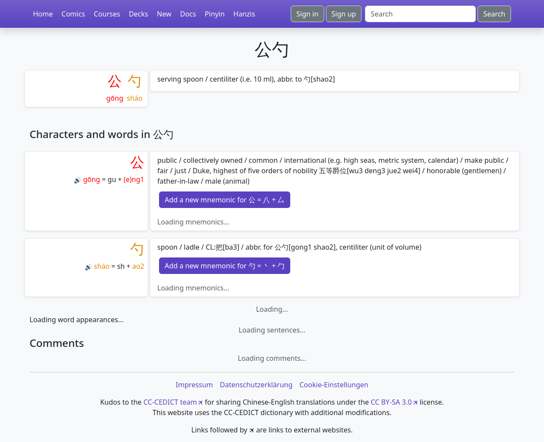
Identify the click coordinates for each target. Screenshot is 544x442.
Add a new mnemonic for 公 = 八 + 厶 (225, 200)
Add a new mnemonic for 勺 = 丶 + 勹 (225, 265)
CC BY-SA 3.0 (391, 402)
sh (121, 266)
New (164, 14)
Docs (188, 14)
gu (112, 179)
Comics (73, 14)
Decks (138, 14)
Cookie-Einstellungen (333, 384)
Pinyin (215, 14)
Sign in (307, 14)
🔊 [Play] (77, 180)
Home (43, 14)
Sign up (344, 14)
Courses (107, 14)
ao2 (138, 266)
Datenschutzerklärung (256, 384)
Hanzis (244, 14)
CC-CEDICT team (170, 402)
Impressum (194, 384)
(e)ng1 (133, 179)
